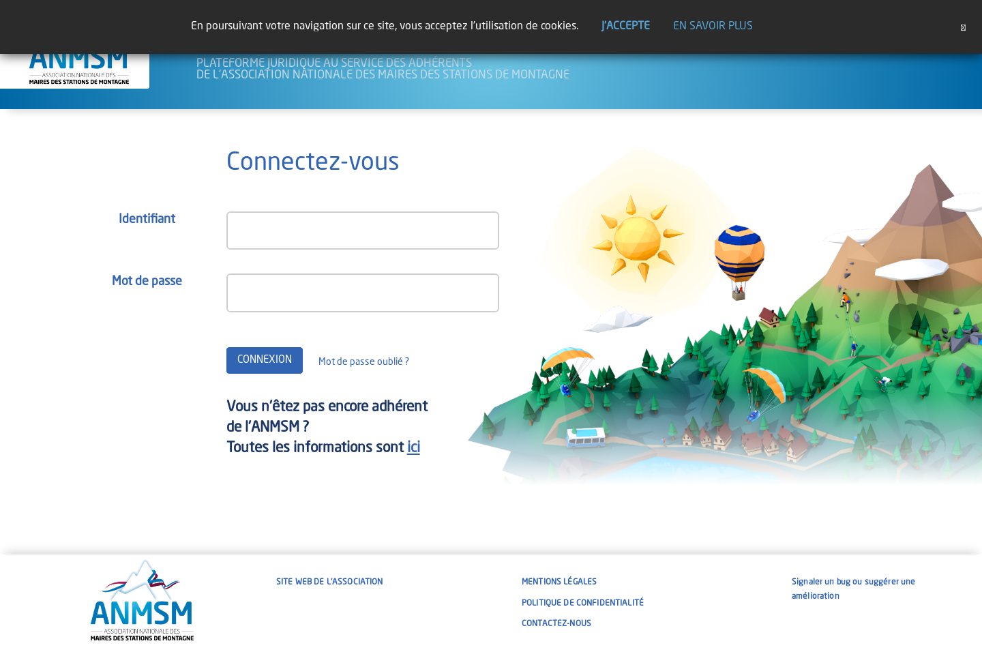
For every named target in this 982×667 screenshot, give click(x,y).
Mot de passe (147, 282)
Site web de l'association (329, 582)
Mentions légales (559, 582)
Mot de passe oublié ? (363, 362)
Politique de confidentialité (583, 603)
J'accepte (625, 26)
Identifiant (147, 219)
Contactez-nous (556, 624)
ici (413, 448)
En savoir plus (713, 26)
